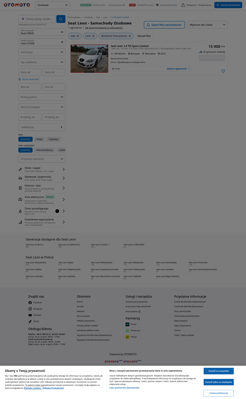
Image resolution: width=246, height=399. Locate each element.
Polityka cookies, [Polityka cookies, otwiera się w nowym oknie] (33, 388)
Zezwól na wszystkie (219, 370)
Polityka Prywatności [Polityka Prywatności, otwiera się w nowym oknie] (53, 388)
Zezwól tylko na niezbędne (218, 382)
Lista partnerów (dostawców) (124, 387)
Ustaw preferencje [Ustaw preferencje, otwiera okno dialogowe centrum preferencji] (218, 393)
